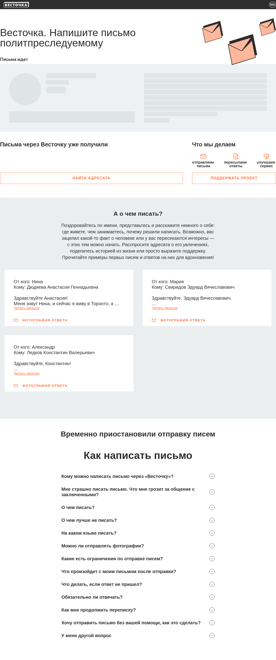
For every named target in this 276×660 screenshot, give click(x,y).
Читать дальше (27, 308)
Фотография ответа (40, 320)
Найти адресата (91, 178)
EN (272, 4)
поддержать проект (234, 178)
